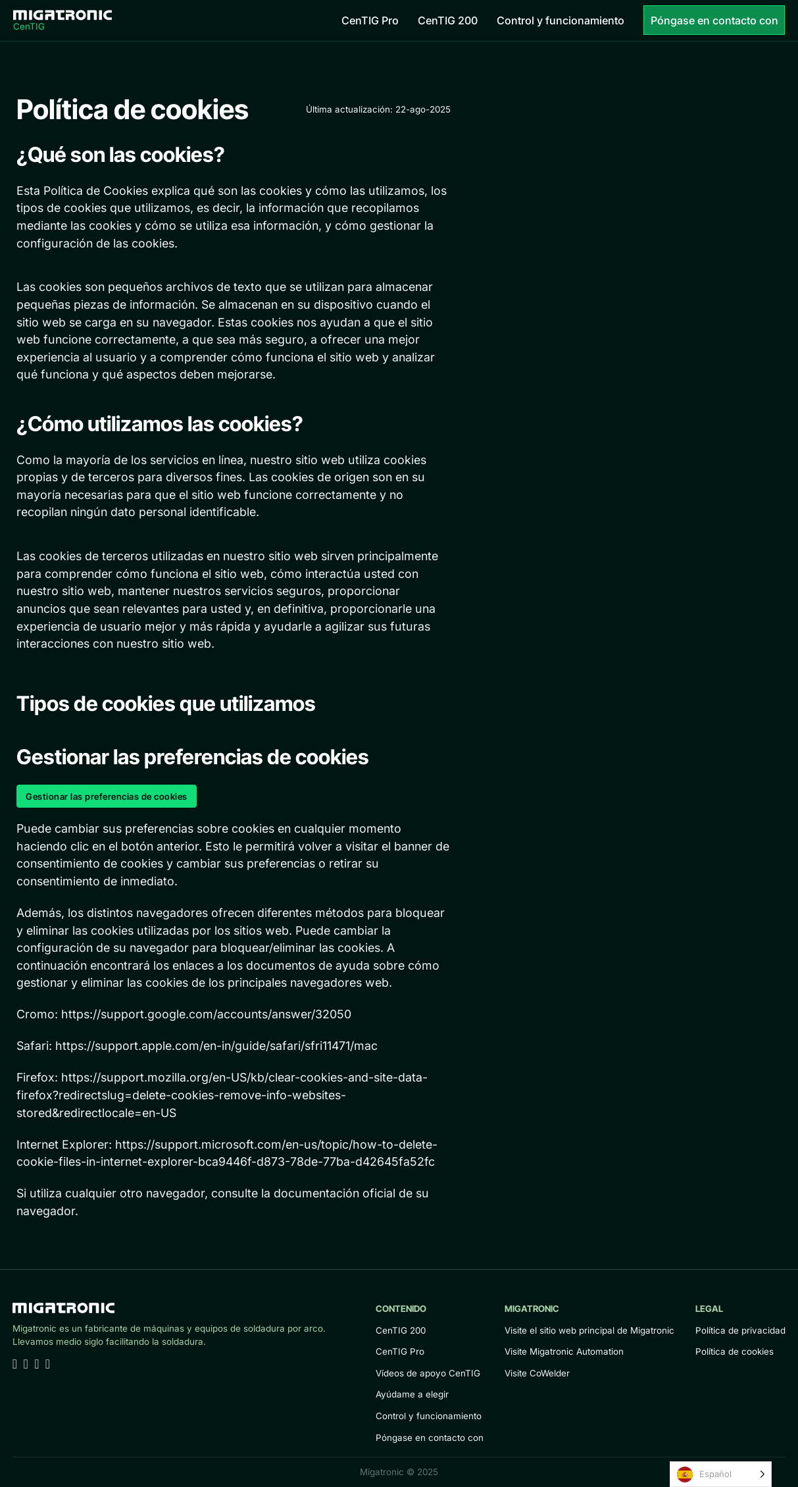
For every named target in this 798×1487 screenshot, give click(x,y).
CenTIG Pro (370, 20)
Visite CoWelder (537, 1373)
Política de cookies (734, 1351)
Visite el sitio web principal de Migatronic (589, 1330)
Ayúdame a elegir (412, 1394)
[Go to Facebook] (36, 1365)
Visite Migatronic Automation (564, 1351)
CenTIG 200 (448, 20)
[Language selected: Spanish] (721, 1474)
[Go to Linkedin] (14, 1365)
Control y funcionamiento (560, 20)
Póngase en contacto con (714, 20)
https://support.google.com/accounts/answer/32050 (206, 1014)
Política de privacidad (740, 1330)
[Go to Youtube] (25, 1365)
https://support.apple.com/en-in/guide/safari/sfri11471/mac (216, 1046)
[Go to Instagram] (47, 1365)
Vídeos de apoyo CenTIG (428, 1373)
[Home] (62, 20)
